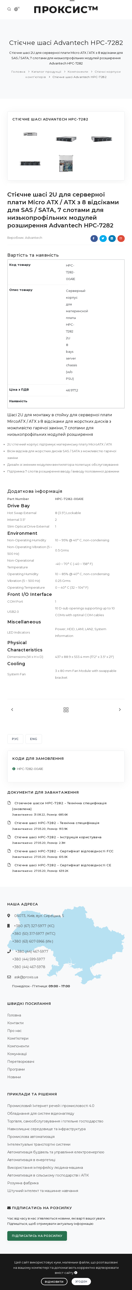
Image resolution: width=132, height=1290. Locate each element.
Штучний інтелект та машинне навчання (42, 1191)
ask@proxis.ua (26, 977)
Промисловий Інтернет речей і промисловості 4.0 (50, 1106)
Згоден (81, 1281)
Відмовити (54, 1281)
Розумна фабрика (23, 1183)
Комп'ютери (17, 1038)
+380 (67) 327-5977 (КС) (34, 926)
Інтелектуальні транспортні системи (38, 1144)
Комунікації (17, 1054)
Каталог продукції (46, 71)
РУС (15, 739)
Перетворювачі (20, 1061)
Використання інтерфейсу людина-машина (45, 1167)
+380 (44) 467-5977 (31, 951)
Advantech (33, 238)
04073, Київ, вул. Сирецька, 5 (39, 916)
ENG (33, 739)
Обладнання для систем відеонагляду (40, 1113)
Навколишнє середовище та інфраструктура (46, 1129)
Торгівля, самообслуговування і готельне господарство (55, 1121)
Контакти (15, 1023)
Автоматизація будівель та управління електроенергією (55, 1152)
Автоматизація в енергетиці (31, 1160)
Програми (16, 1069)
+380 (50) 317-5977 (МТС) (33, 933)
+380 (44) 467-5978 (28, 967)
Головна (18, 71)
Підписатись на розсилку (37, 1236)
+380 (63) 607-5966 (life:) (32, 941)
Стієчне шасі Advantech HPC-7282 (79, 77)
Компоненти (78, 71)
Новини (14, 1077)
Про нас (14, 1031)
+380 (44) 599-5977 (28, 959)
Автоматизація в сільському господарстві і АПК (48, 1175)
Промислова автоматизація (31, 1137)
